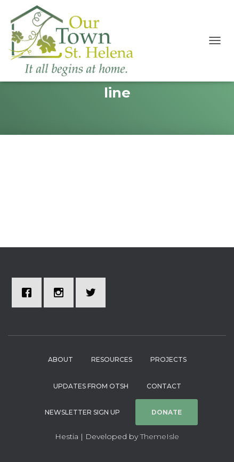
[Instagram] (61, 293)
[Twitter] (93, 293)
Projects (168, 359)
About (60, 359)
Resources (111, 359)
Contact (164, 386)
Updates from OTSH (90, 386)
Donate (166, 412)
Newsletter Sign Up (82, 412)
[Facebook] (29, 293)
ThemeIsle (159, 436)
